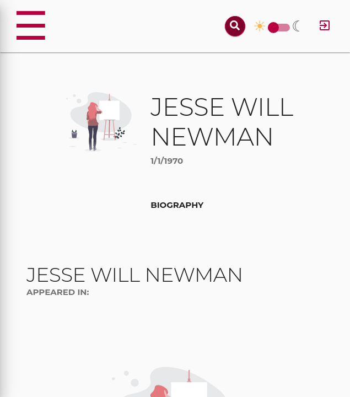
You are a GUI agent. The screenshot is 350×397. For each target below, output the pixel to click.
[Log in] (325, 26)
